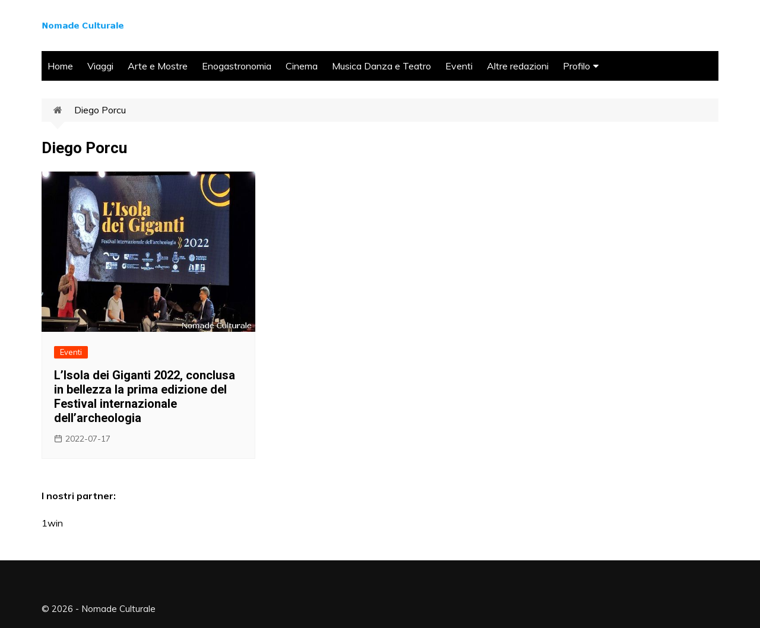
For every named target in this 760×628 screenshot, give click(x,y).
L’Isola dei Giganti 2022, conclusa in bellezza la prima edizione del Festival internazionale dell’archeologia (144, 396)
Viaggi (100, 66)
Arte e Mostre (158, 66)
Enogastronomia (236, 66)
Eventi (459, 66)
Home (60, 66)
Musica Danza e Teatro (381, 66)
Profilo (576, 66)
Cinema (302, 66)
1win (52, 523)
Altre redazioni (518, 66)
